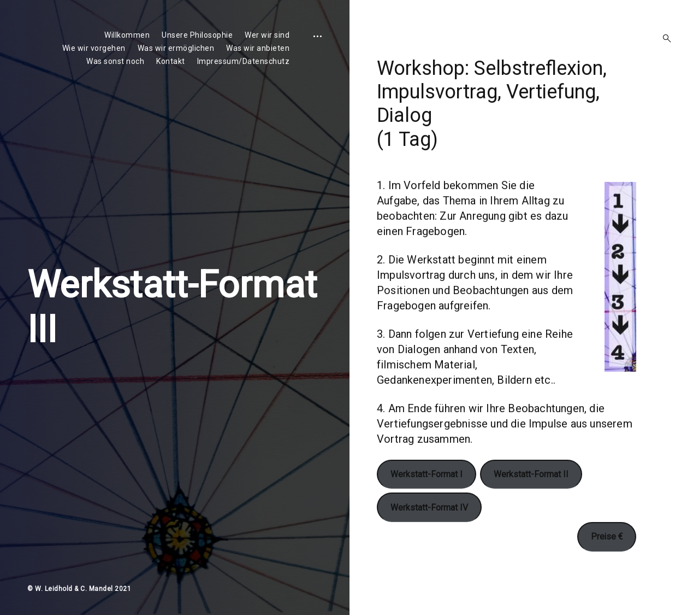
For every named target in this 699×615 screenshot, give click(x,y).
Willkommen (127, 35)
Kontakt (170, 61)
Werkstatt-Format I (426, 496)
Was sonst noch (115, 61)
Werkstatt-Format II (531, 496)
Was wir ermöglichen (176, 48)
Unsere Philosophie (197, 35)
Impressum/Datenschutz (243, 61)
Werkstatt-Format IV (429, 529)
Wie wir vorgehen (94, 48)
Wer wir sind (267, 35)
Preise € (607, 559)
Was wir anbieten (257, 48)
